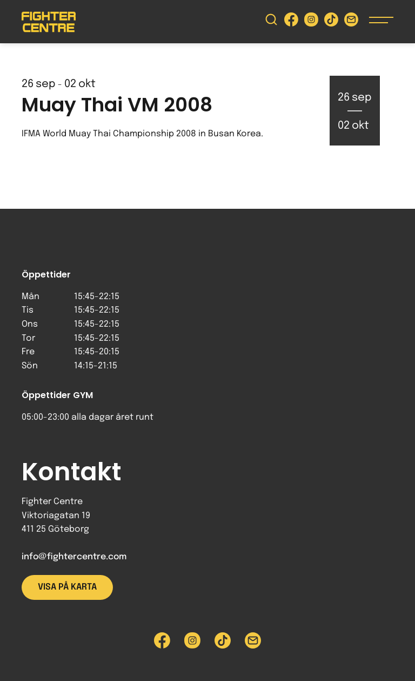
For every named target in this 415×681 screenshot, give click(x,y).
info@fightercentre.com (74, 556)
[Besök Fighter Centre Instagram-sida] (311, 21)
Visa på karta (67, 587)
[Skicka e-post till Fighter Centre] (351, 21)
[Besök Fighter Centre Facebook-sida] (291, 21)
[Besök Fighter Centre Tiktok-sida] (331, 21)
